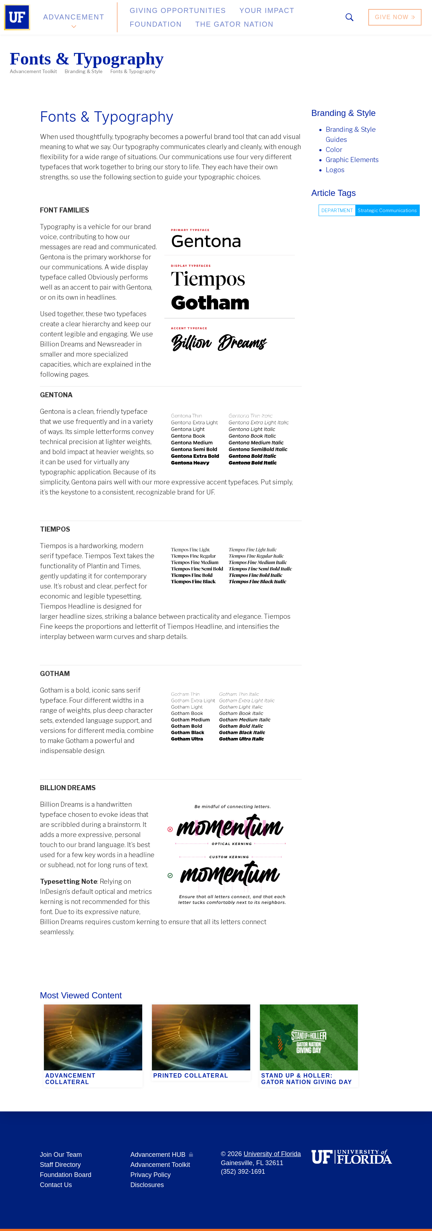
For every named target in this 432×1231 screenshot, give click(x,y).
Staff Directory (60, 1164)
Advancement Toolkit (33, 71)
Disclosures (147, 1185)
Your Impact (239, 14)
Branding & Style (84, 71)
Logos (335, 170)
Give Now (395, 19)
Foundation (297, 14)
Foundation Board (65, 1174)
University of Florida (272, 1154)
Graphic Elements (352, 160)
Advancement (73, 19)
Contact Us (56, 1185)
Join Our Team (61, 1154)
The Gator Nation (156, 25)
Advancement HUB (157, 1154)
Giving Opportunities (164, 14)
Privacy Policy (150, 1174)
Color (334, 149)
